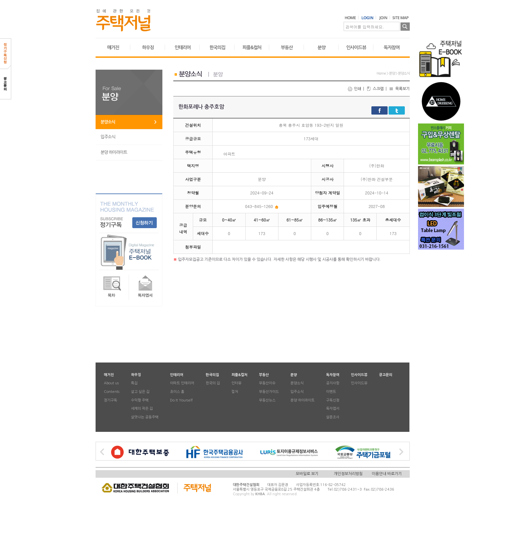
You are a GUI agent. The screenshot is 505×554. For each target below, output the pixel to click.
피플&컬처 (251, 47)
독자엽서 (332, 409)
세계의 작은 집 (142, 409)
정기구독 (110, 400)
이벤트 (331, 392)
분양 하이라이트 (114, 152)
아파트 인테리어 (182, 383)
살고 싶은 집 (140, 392)
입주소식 (108, 137)
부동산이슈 (267, 383)
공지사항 (332, 383)
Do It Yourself (181, 400)
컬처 (234, 392)
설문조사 (332, 417)
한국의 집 (213, 383)
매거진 (113, 47)
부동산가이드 (269, 392)
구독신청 (332, 400)
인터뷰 (236, 383)
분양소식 (108, 122)
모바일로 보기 (307, 474)
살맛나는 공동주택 (144, 417)
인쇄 (354, 89)
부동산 (287, 47)
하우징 (148, 47)
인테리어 (182, 47)
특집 (134, 383)
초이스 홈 (177, 392)
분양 (321, 47)
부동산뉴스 (267, 400)
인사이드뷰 (356, 47)
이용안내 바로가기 (387, 474)
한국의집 (217, 47)
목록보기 (399, 89)
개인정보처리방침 (348, 474)
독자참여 (392, 47)
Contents (111, 392)
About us (111, 383)
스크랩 (375, 89)
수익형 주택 (139, 400)
